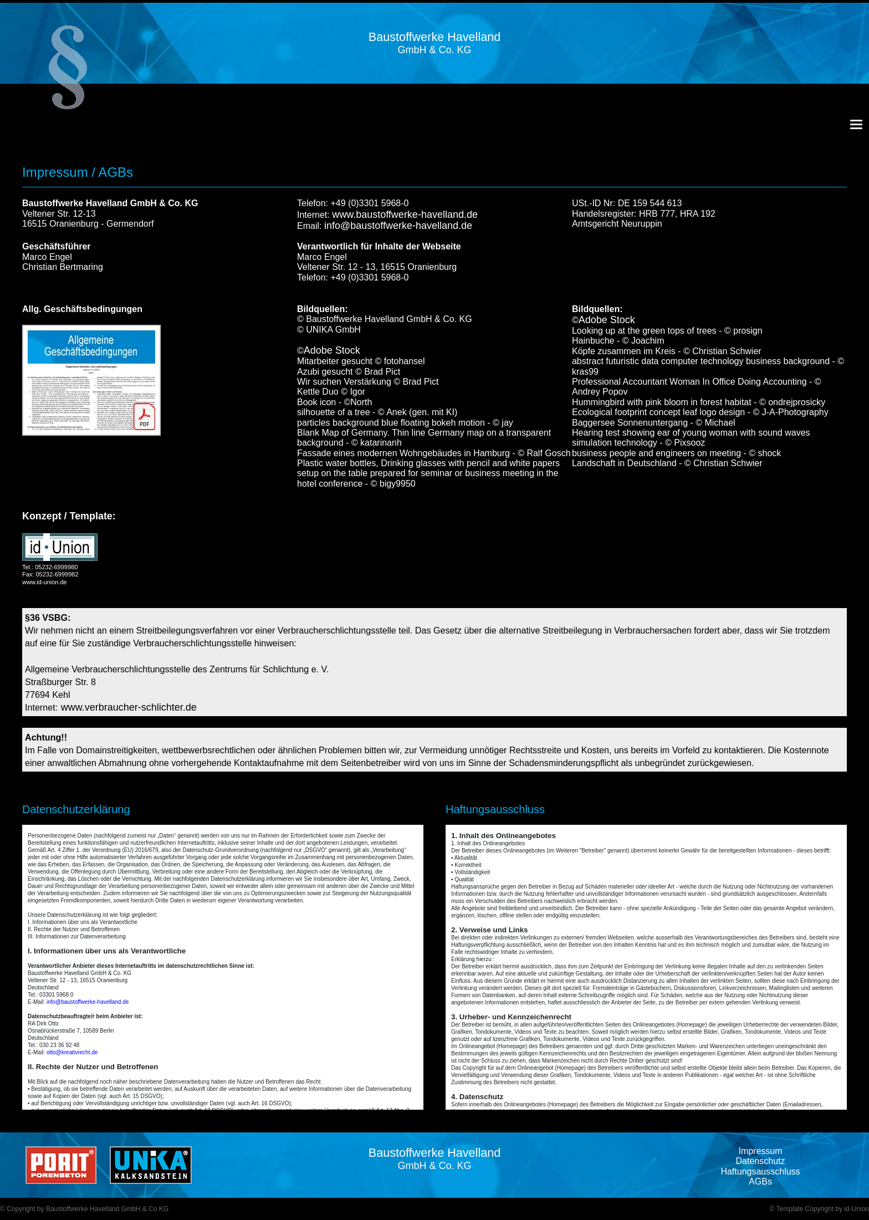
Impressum (760, 1151)
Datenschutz (760, 1161)
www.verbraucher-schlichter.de (129, 707)
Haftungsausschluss (760, 1171)
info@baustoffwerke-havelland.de (398, 225)
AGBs (760, 1181)
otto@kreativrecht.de (72, 1052)
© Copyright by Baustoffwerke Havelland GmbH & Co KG (84, 1209)
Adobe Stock (332, 350)
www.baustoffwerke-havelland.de (405, 214)
